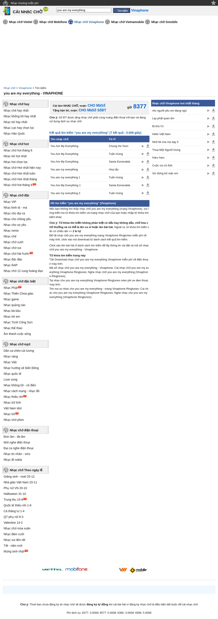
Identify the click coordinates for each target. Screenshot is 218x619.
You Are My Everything (64, 146)
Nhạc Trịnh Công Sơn (18, 322)
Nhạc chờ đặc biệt (23, 281)
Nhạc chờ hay (19, 104)
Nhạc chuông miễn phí (25, 3)
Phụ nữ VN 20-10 (15, 488)
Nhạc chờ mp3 (20, 344)
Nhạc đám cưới (14, 534)
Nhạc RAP (11, 265)
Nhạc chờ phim (14, 419)
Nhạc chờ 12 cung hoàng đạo (23, 271)
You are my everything (64, 169)
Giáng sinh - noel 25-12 (19, 476)
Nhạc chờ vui (12, 248)
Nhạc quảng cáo (14, 305)
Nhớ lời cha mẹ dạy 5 (165, 142)
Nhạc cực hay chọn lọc (19, 127)
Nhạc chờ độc (19, 195)
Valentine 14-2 (13, 522)
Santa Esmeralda (119, 161)
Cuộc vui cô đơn (162, 165)
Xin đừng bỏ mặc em (165, 173)
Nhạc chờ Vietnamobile (127, 22)
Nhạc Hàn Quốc (14, 133)
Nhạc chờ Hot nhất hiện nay (22, 167)
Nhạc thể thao (13, 328)
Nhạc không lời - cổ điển (20, 385)
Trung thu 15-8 (13, 499)
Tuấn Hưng (116, 153)
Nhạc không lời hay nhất (20, 116)
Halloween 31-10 (15, 493)
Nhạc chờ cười (13, 242)
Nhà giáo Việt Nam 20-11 (20, 482)
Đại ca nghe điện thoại (18, 448)
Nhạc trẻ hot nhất (15, 156)
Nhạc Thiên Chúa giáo (18, 293)
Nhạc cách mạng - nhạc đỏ (21, 391)
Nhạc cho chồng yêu (17, 219)
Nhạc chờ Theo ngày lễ (26, 470)
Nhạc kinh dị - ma (15, 207)
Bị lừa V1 (158, 126)
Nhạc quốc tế (12, 373)
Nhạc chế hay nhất (16, 110)
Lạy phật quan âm (163, 118)
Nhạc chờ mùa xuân (17, 528)
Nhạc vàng (11, 356)
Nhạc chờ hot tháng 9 (18, 185)
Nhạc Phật (11, 287)
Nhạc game (11, 299)
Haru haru (158, 157)
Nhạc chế (10, 236)
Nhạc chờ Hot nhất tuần (19, 173)
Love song (10, 379)
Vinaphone (25, 88)
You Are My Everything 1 (65, 185)
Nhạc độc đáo (13, 259)
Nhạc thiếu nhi (13, 396)
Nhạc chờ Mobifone (53, 22)
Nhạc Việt (10, 362)
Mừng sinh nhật (14, 551)
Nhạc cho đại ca (14, 213)
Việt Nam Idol (13, 408)
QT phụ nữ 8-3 (13, 517)
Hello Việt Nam (161, 134)
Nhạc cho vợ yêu (15, 225)
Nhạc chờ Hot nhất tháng (20, 179)
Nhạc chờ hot (19, 144)
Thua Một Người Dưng (166, 149)
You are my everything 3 (65, 193)
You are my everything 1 (65, 177)
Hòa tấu (114, 169)
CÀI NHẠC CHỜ (27, 12)
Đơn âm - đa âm (14, 436)
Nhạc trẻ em (12, 316)
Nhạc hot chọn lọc (16, 162)
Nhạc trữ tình (12, 402)
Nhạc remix (11, 230)
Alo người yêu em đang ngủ (169, 110)
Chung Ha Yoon (118, 146)
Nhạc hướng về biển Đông (21, 368)
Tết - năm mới (13, 545)
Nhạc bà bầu (12, 310)
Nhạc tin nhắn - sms (17, 454)
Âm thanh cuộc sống (17, 334)
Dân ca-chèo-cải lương (19, 350)
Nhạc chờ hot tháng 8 (18, 150)
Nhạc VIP (10, 201)
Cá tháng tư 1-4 (14, 511)
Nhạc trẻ (9, 414)
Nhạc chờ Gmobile (164, 22)
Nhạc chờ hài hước (16, 253)
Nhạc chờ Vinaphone (89, 22)
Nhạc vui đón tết (14, 540)
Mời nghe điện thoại (17, 442)
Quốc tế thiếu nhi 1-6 (18, 505)
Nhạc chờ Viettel (20, 22)
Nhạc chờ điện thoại (24, 430)
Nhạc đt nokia (13, 459)
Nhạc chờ (9, 88)
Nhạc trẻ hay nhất (15, 122)
